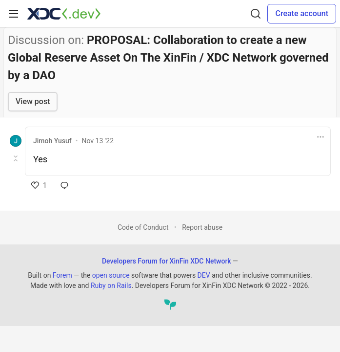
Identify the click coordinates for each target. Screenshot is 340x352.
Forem (62, 275)
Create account (301, 13)
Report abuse (202, 227)
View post (33, 101)
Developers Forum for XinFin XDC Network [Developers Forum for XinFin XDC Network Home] (166, 261)
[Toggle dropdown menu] (320, 137)
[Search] (255, 13)
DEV (204, 275)
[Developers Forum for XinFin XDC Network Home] (63, 13)
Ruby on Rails (111, 285)
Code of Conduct (143, 227)
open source (111, 275)
